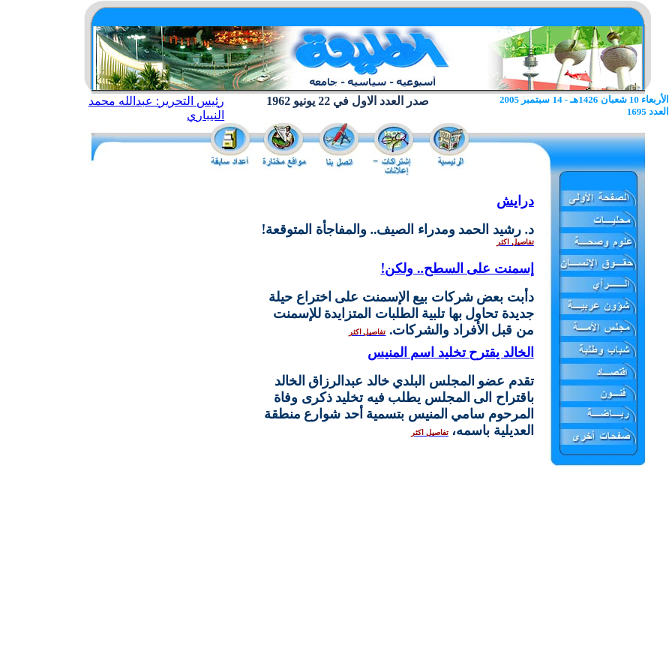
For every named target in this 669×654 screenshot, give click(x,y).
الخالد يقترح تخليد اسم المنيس (451, 352)
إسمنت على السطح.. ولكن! (457, 268)
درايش (515, 201)
